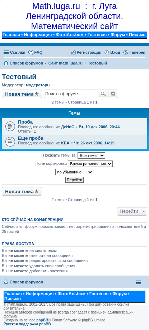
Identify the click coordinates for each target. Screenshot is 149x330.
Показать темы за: (74, 155)
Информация (38, 34)
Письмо (137, 34)
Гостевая (97, 34)
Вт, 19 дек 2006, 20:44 (99, 127)
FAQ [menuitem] (38, 52)
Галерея (137, 52)
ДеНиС (67, 127)
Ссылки (17, 52)
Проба (25, 122)
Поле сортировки (74, 164)
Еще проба (30, 138)
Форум (118, 34)
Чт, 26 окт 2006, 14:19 (94, 143)
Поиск (103, 94)
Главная (11, 34)
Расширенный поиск (113, 94)
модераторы (38, 85)
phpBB (42, 320)
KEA (65, 143)
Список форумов (26, 282)
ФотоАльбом (69, 34)
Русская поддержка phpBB (27, 324)
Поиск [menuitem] (143, 64)
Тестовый (19, 77)
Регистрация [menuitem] (89, 52)
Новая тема (19, 94)
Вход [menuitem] (115, 52)
